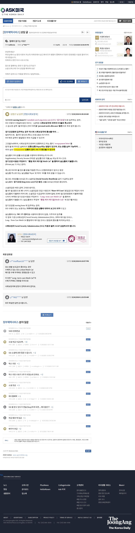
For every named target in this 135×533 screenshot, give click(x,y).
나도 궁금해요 (66, 81)
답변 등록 (85, 100)
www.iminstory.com (104, 56)
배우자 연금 (13, 428)
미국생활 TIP (51, 21)
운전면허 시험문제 (105, 147)
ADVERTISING (18, 518)
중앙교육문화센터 (104, 502)
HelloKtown (87, 2)
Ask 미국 (61, 489)
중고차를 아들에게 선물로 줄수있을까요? (112, 72)
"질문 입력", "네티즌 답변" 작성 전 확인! (112, 120)
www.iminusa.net (103, 44)
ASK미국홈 (8, 21)
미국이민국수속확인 (106, 138)
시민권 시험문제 (104, 144)
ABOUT (5, 518)
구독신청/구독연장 (83, 496)
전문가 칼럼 (22, 21)
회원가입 (130, 2)
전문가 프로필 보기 (57, 241)
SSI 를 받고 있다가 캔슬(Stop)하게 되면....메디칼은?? (29, 407)
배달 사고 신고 (81, 502)
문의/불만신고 (81, 490)
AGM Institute (7, 455)
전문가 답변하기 (14, 81)
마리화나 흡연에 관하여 (106, 76)
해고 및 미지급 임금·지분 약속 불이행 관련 (113, 90)
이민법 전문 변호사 (106, 39)
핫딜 (106, 2)
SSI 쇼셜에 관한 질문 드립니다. (20, 352)
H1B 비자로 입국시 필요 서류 (108, 87)
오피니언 (25, 485)
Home (6, 26)
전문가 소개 (37, 21)
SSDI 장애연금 (14, 331)
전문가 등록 (125, 21)
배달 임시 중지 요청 (83, 505)
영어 (102, 2)
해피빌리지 (122, 493)
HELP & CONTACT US (85, 518)
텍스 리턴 (12, 363)
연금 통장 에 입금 (15, 417)
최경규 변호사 (105, 48)
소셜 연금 (12, 385)
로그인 (121, 2)
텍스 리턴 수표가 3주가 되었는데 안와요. (24, 374)
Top (1, 475)
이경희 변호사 (105, 36)
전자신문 (122, 490)
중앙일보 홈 (76, 2)
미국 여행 (101, 496)
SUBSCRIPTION (33, 518)
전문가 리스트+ (128, 33)
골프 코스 (101, 499)
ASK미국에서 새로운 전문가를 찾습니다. (112, 109)
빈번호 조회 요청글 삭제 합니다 (109, 116)
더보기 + (88, 322)
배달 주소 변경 (81, 499)
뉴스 (5, 485)
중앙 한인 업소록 (104, 493)
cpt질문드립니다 (104, 83)
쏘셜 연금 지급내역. (16, 341)
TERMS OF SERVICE (66, 518)
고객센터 (80, 485)
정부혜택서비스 (17, 26)
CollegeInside (64, 485)
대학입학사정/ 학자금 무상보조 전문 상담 (13, 457)
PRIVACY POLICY (49, 518)
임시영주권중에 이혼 (105, 79)
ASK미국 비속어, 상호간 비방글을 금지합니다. (114, 113)
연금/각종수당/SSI (30, 26)
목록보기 (82, 81)
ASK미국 (96, 2)
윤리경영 (99, 518)
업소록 (112, 2)
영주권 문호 (103, 141)
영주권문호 (102, 490)
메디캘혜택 (13, 396)
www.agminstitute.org (20, 455)
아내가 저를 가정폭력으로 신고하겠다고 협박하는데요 (116, 69)
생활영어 (6, 493)
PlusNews (44, 485)
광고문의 (80, 508)
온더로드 (25, 489)
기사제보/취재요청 (83, 493)
